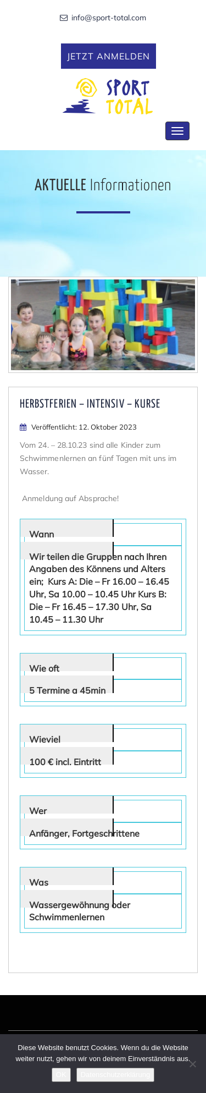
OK (61, 1074)
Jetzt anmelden (109, 56)
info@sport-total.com (103, 18)
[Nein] (192, 1063)
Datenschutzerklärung (115, 1074)
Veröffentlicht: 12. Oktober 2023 (78, 426)
